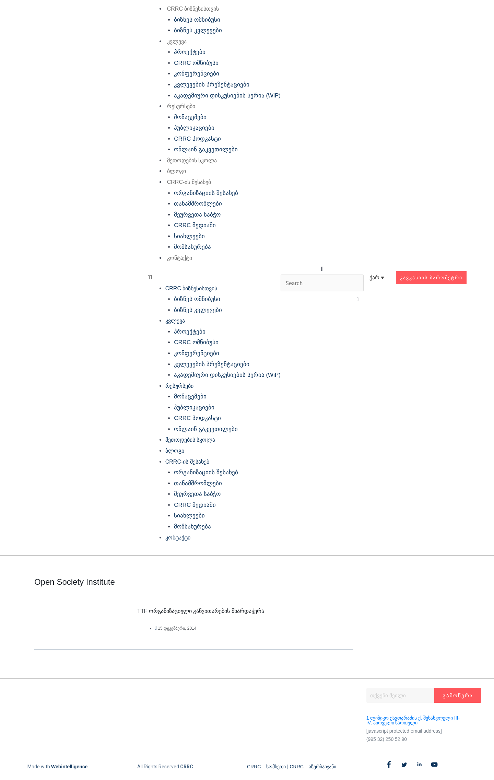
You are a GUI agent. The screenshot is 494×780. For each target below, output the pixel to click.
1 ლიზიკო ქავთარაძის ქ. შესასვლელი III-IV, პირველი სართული (413, 720)
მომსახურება (192, 247)
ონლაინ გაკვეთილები (206, 149)
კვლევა (176, 41)
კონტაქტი (179, 258)
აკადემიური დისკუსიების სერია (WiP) (227, 95)
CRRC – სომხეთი (266, 766)
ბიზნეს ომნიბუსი (197, 19)
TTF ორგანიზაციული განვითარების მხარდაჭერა (200, 611)
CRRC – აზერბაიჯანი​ (313, 766)
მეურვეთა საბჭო (197, 214)
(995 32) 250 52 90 (386, 739)
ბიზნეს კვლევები (198, 30)
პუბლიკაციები (194, 128)
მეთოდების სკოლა (191, 160)
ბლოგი (176, 171)
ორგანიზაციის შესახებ (206, 193)
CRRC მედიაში (195, 225)
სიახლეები (189, 236)
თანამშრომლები (198, 203)
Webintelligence (69, 766)
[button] (214, 277)
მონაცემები (190, 117)
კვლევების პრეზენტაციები (211, 84)
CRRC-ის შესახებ (189, 182)
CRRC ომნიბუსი (196, 63)
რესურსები (181, 106)
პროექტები (189, 52)
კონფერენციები (196, 73)
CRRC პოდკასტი (197, 139)
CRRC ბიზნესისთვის (193, 9)
